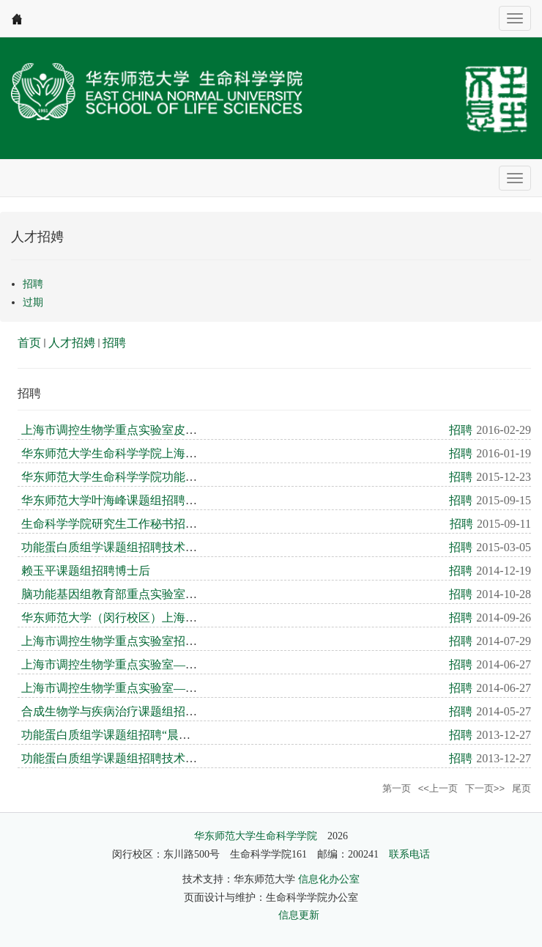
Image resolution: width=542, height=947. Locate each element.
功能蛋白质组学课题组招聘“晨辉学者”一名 (131, 735)
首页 (29, 342)
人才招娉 (71, 342)
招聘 (114, 342)
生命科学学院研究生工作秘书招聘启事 (120, 523)
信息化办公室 (329, 879)
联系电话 (409, 854)
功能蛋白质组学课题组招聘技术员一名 (120, 547)
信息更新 (298, 915)
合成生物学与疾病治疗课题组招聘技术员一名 (138, 711)
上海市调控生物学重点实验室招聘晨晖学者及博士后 (156, 641)
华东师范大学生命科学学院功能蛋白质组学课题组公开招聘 (173, 477)
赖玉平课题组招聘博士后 (85, 570)
